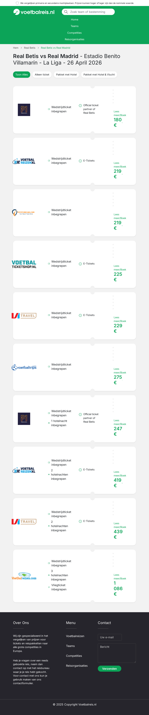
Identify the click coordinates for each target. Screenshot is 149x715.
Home (74, 19)
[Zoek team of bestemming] (91, 12)
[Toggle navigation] (134, 12)
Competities (74, 32)
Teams (75, 26)
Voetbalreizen (75, 636)
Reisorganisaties (74, 39)
